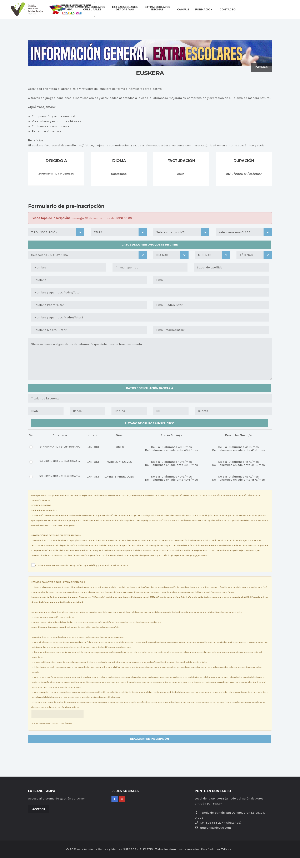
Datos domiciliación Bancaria (149, 388)
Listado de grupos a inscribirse (149, 423)
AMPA (68, 9)
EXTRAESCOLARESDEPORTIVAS (125, 8)
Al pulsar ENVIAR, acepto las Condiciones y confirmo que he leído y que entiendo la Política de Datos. (80, 565)
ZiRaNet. (227, 849)
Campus (183, 9)
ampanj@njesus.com (215, 827)
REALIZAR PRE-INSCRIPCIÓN (149, 738)
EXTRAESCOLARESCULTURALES (92, 8)
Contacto (228, 9)
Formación (203, 9)
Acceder (38, 809)
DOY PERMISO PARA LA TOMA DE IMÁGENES (57, 717)
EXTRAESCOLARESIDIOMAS (157, 8)
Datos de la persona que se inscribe (149, 244)
